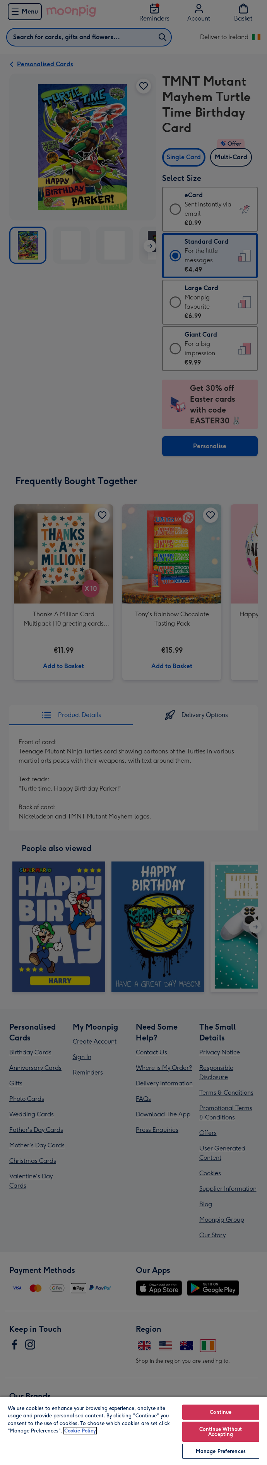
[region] (133, 1430)
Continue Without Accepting (220, 1431)
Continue (220, 1412)
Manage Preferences (221, 1451)
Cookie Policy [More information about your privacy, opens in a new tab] (80, 1431)
